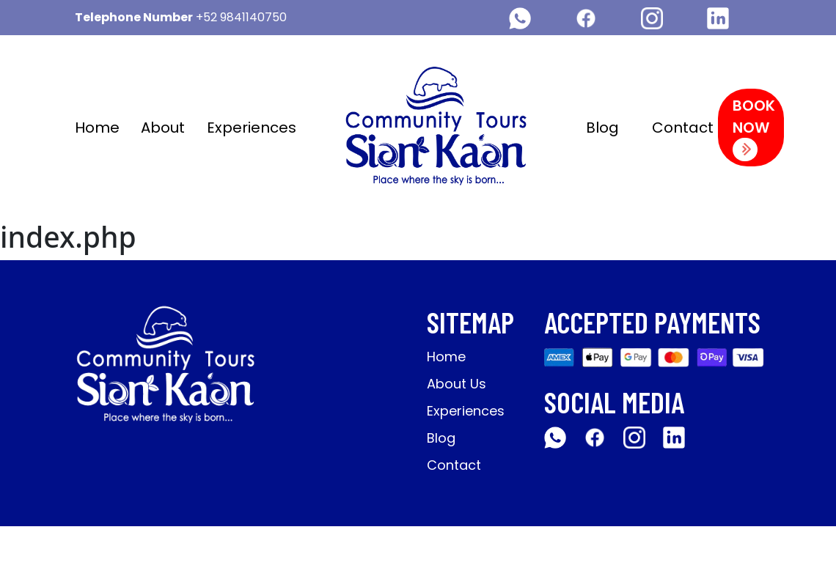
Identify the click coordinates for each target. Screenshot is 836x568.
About (163, 127)
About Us (456, 384)
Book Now (754, 128)
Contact (683, 127)
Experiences (251, 127)
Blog (602, 127)
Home (97, 127)
